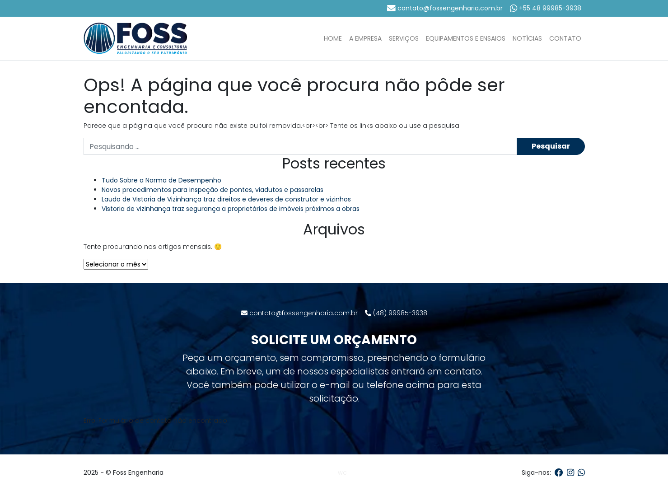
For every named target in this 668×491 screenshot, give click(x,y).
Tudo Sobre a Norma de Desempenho (161, 180)
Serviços (404, 38)
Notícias (527, 38)
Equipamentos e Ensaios (465, 38)
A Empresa (365, 38)
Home (333, 38)
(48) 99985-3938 (396, 313)
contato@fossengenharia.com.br (445, 8)
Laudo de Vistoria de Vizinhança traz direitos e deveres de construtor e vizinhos (226, 199)
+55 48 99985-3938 (545, 8)
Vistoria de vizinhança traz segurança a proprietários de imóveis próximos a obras (231, 208)
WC (342, 473)
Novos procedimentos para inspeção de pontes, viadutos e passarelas (212, 189)
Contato (565, 38)
